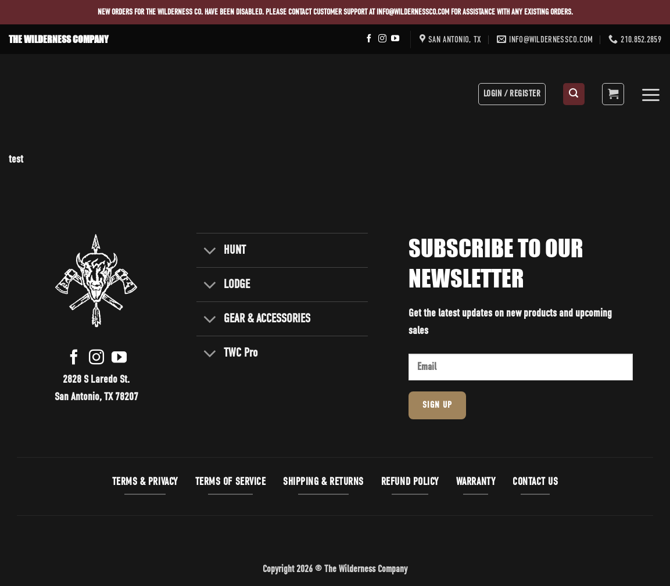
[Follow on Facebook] (369, 39)
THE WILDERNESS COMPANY (59, 39)
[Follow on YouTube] (395, 39)
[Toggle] (209, 251)
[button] (574, 94)
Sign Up (437, 405)
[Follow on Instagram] (382, 39)
